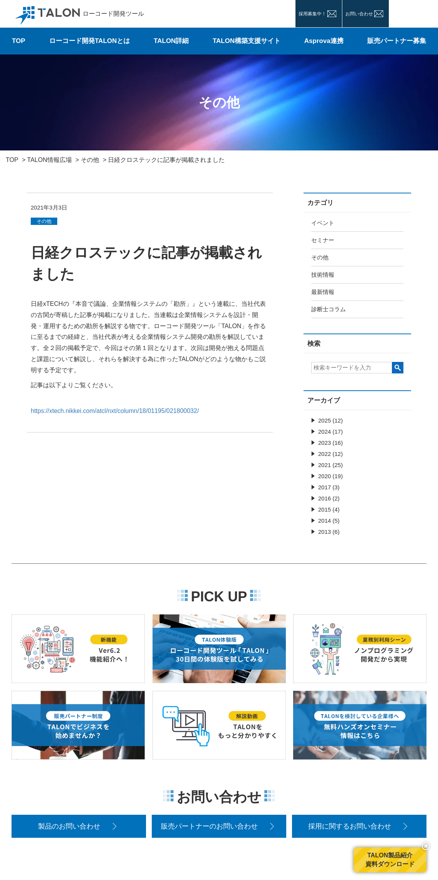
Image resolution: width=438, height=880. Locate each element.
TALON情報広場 (49, 160)
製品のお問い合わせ (69, 826)
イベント (322, 223)
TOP (18, 41)
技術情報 (322, 274)
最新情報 (322, 292)
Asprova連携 (323, 41)
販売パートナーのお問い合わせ (209, 826)
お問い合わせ (359, 14)
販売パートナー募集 (396, 41)
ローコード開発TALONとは (89, 41)
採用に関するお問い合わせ (349, 826)
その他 (319, 257)
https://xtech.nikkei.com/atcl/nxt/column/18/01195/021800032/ (115, 411)
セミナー (322, 240)
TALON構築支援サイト (246, 41)
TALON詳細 (171, 41)
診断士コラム (328, 309)
